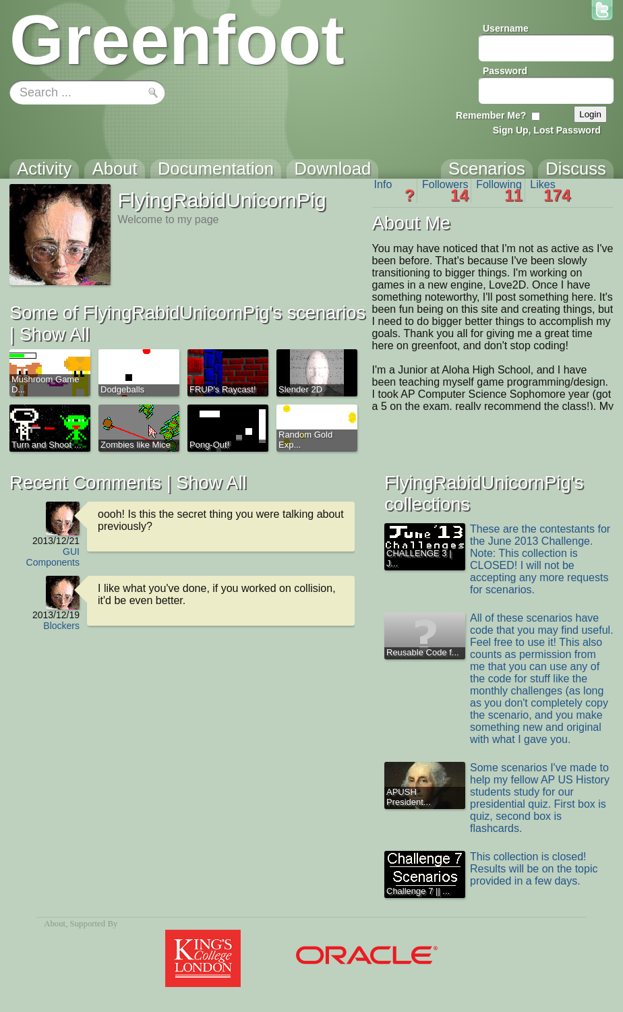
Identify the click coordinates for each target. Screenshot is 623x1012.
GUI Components (53, 557)
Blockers (61, 625)
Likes (550, 191)
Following (499, 191)
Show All (55, 334)
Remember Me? (491, 115)
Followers (445, 191)
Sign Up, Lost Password (547, 130)
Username (506, 28)
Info (394, 191)
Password (505, 70)
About (54, 923)
